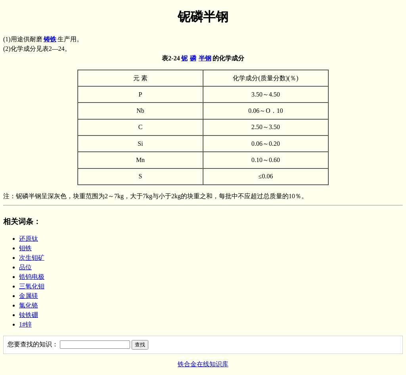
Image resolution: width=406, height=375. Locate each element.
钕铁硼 (28, 314)
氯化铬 (28, 305)
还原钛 (28, 238)
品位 (25, 267)
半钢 (205, 58)
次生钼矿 (31, 257)
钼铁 (25, 248)
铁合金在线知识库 (203, 364)
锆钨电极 (31, 276)
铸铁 (50, 39)
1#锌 (25, 324)
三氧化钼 (31, 286)
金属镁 (28, 295)
